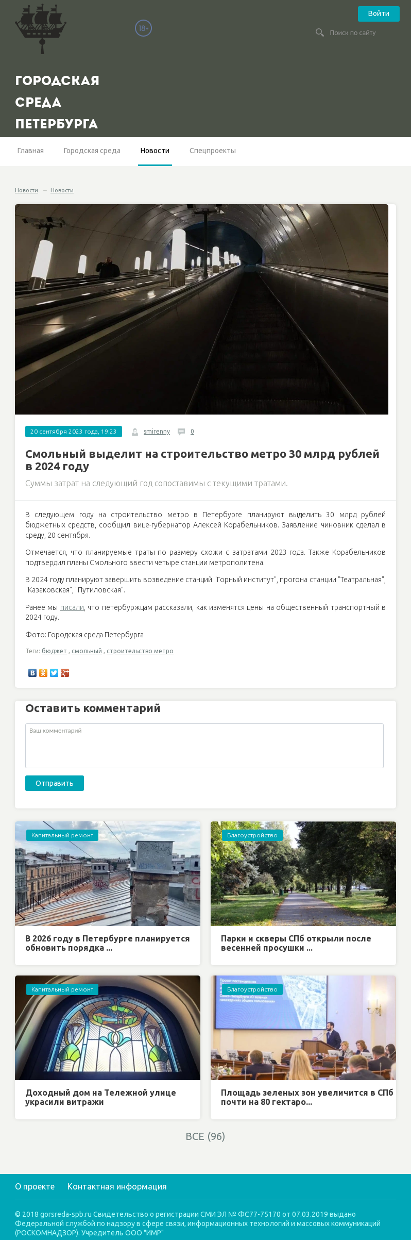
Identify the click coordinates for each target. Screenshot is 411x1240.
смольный (87, 651)
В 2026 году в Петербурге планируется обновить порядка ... (107, 943)
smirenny (157, 431)
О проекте (35, 1186)
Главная (31, 150)
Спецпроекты (213, 150)
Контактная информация (117, 1186)
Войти (378, 13)
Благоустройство (252, 835)
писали (72, 607)
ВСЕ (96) (205, 1136)
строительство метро (140, 651)
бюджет (54, 651)
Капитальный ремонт (62, 835)
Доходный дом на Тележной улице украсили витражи (100, 1097)
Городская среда (92, 150)
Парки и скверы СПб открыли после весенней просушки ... (296, 943)
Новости (155, 150)
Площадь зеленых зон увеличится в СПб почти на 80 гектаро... (307, 1097)
